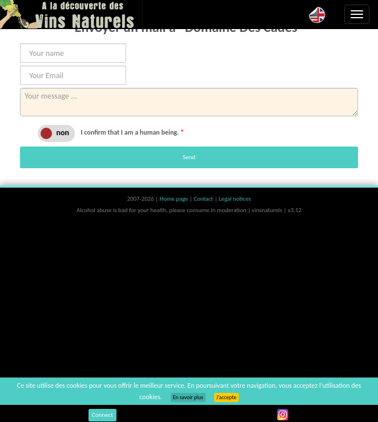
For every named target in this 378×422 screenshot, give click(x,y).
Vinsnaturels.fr (71, 14)
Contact (204, 198)
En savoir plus (188, 397)
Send (189, 157)
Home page (174, 198)
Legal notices (235, 198)
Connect (102, 415)
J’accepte (226, 397)
